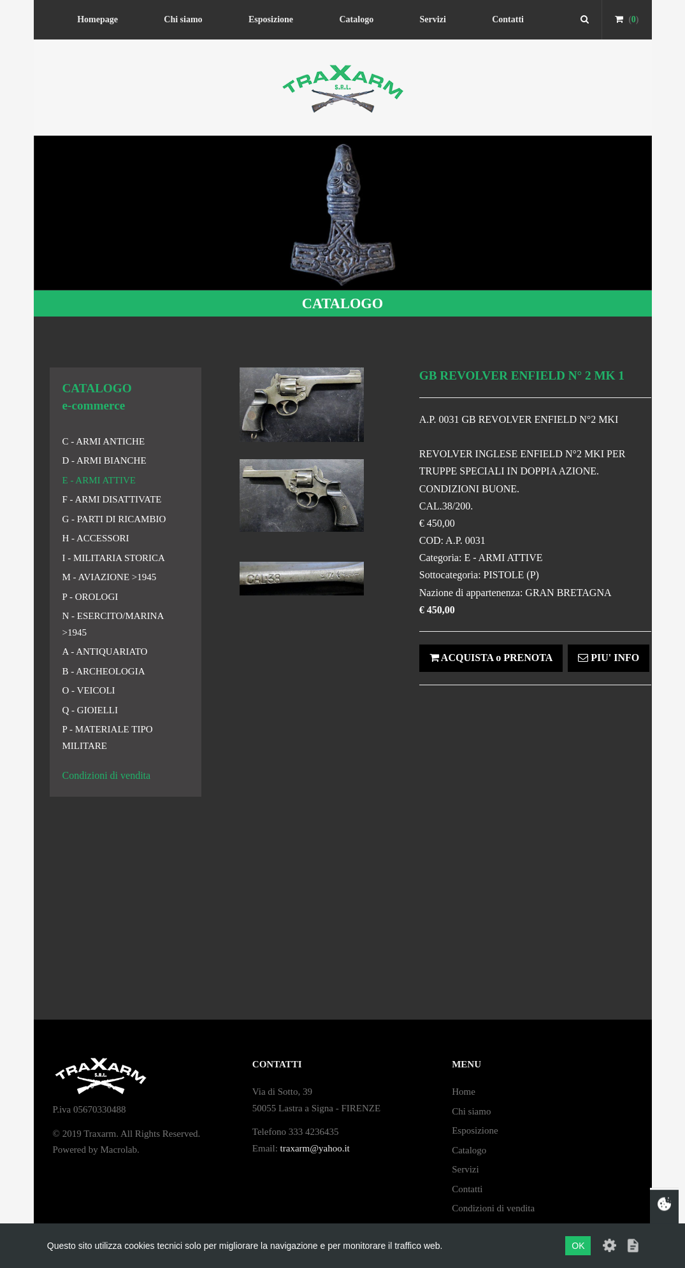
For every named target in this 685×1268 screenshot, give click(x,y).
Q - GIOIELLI (90, 710)
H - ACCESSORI (95, 538)
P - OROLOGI (90, 597)
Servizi (433, 19)
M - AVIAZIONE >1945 (109, 577)
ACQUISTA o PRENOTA (491, 657)
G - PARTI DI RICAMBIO (114, 519)
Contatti (508, 19)
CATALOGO (342, 303)
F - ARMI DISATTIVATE (112, 499)
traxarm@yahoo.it (315, 1148)
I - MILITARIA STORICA (113, 558)
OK (578, 1246)
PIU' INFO (608, 657)
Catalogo (356, 19)
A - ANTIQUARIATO (105, 651)
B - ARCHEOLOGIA (103, 671)
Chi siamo (183, 19)
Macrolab (119, 1149)
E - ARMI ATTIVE (99, 480)
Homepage (97, 19)
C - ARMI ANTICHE (103, 441)
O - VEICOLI (88, 690)
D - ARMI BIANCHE (104, 460)
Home (463, 1091)
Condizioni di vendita (106, 775)
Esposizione (271, 19)
